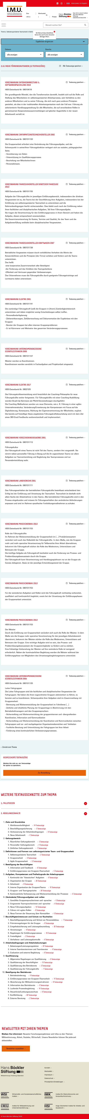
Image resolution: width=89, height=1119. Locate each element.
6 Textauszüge (31, 858)
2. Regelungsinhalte (44, 813)
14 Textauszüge (39, 825)
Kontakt (47, 1068)
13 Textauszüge (40, 907)
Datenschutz (48, 1078)
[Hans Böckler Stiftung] (12, 1076)
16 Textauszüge (55, 887)
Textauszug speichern (75, 82)
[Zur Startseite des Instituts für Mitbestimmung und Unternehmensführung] (14, 15)
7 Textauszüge (67, 920)
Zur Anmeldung (44, 772)
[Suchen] (85, 25)
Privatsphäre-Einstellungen (53, 1082)
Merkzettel (48, 1071)
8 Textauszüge (59, 904)
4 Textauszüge (34, 835)
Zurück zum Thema (9, 747)
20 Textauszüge (46, 891)
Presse (54, 17)
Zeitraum (24, 52)
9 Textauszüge (52, 832)
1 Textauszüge (42, 848)
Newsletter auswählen (15, 1048)
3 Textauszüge (41, 829)
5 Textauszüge (36, 861)
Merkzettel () (42, 15)
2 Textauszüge (45, 855)
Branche (64, 52)
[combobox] (63, 25)
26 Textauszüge (41, 881)
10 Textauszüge (51, 933)
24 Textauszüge (48, 946)
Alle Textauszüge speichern (70, 66)
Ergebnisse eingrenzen (44, 41)
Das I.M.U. (28, 15)
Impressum (48, 1075)
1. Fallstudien (44, 803)
